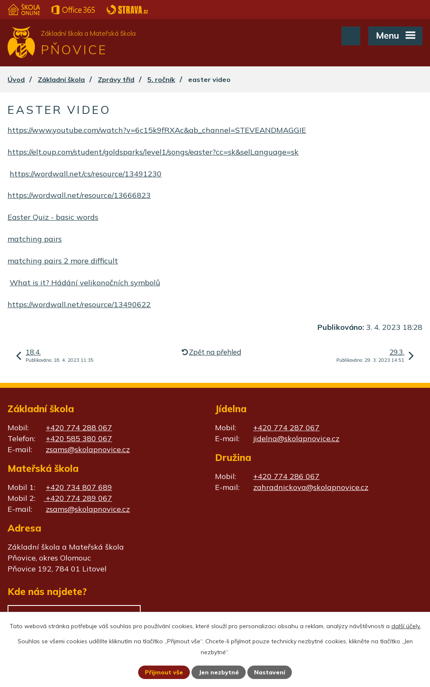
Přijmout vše (164, 672)
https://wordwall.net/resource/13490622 (79, 304)
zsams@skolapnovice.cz (88, 449)
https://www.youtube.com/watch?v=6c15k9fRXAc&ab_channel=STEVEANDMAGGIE (157, 130)
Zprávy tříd (116, 79)
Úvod (16, 79)
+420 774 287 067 (286, 427)
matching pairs (35, 239)
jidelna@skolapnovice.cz (296, 438)
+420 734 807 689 (79, 487)
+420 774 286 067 (286, 476)
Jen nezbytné (219, 672)
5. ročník (161, 79)
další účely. (406, 626)
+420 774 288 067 (79, 427)
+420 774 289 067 (78, 498)
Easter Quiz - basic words (53, 217)
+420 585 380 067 (79, 438)
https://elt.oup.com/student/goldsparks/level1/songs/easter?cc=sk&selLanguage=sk (153, 152)
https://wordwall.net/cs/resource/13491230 (86, 174)
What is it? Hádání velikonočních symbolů (85, 282)
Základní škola (61, 79)
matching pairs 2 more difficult (63, 261)
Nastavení (269, 672)
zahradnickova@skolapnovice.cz (310, 487)
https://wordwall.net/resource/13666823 (79, 195)
